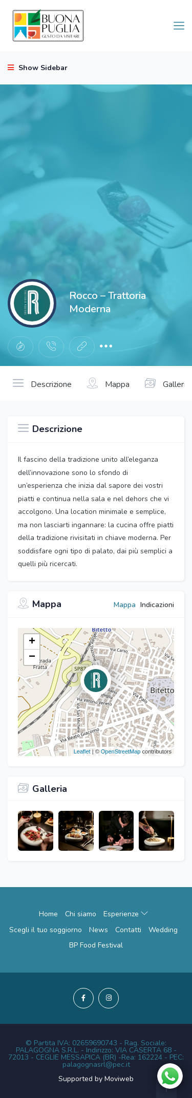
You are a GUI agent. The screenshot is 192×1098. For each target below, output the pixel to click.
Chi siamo (80, 914)
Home (48, 914)
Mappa (108, 383)
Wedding (163, 930)
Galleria (167, 383)
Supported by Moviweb (96, 1079)
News (98, 930)
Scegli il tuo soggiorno (45, 930)
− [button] (32, 657)
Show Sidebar (38, 68)
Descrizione (42, 383)
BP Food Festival (96, 945)
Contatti (128, 930)
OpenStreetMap (121, 751)
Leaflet (82, 751)
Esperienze (125, 914)
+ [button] (32, 642)
